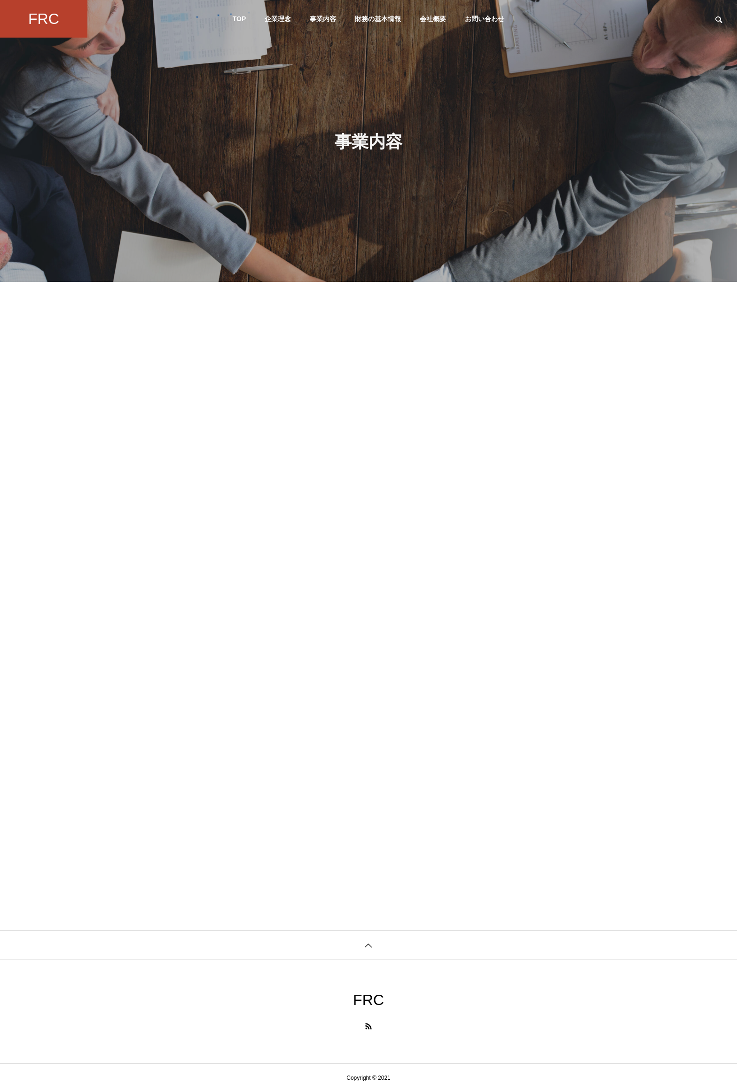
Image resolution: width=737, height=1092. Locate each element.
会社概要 (433, 19)
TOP (239, 19)
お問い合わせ (484, 19)
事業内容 (323, 19)
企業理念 (278, 19)
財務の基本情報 (378, 19)
